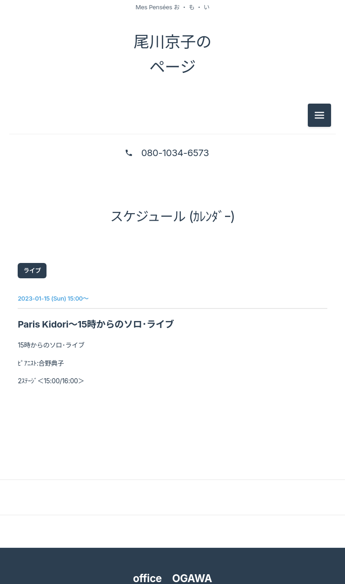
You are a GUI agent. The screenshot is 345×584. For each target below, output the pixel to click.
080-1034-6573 (175, 156)
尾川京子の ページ (172, 55)
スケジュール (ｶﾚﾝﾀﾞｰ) (172, 220)
